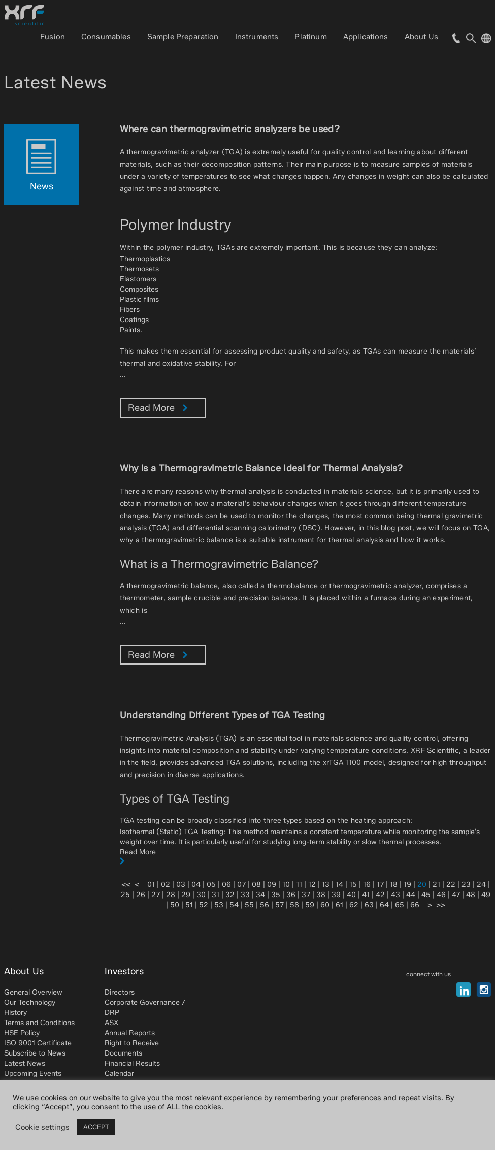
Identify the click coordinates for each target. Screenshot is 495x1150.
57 (279, 905)
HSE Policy (22, 1033)
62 (353, 905)
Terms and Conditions (39, 1022)
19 (407, 884)
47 (456, 894)
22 (450, 884)
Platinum (310, 36)
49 (485, 894)
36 (290, 894)
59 (309, 905)
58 (294, 905)
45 (426, 894)
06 (226, 884)
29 (185, 894)
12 (312, 884)
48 (470, 894)
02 (165, 884)
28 (170, 894)
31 (215, 894)
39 (336, 894)
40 (351, 894)
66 (414, 905)
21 (436, 884)
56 (264, 905)
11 (299, 884)
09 (271, 884)
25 (125, 894)
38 (320, 894)
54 (234, 905)
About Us (421, 36)
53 (218, 905)
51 (189, 905)
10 (286, 884)
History (15, 1012)
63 (369, 905)
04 (196, 884)
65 (399, 905)
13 (325, 884)
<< (125, 884)
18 (394, 884)
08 (256, 884)
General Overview (33, 992)
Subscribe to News (34, 1053)
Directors (120, 992)
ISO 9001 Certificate (38, 1043)
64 (384, 905)
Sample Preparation (183, 36)
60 (324, 905)
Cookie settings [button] (42, 1127)
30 (201, 894)
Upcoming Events (32, 1073)
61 (339, 905)
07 (241, 884)
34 (260, 894)
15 (353, 884)
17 (380, 884)
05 (211, 884)
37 (306, 894)
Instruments (257, 36)
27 (155, 894)
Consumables (106, 36)
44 (410, 894)
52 (203, 905)
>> (440, 905)
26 (140, 894)
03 (180, 884)
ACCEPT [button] (96, 1127)
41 (366, 894)
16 (367, 884)
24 (481, 884)
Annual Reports (130, 1033)
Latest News (24, 1063)
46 (441, 894)
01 (151, 884)
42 (380, 894)
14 (339, 884)
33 (245, 894)
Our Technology (29, 1002)
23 (466, 884)
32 (230, 894)
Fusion (52, 36)
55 (249, 905)
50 (174, 905)
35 (275, 894)
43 (395, 894)
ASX (111, 1022)
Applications (365, 36)
